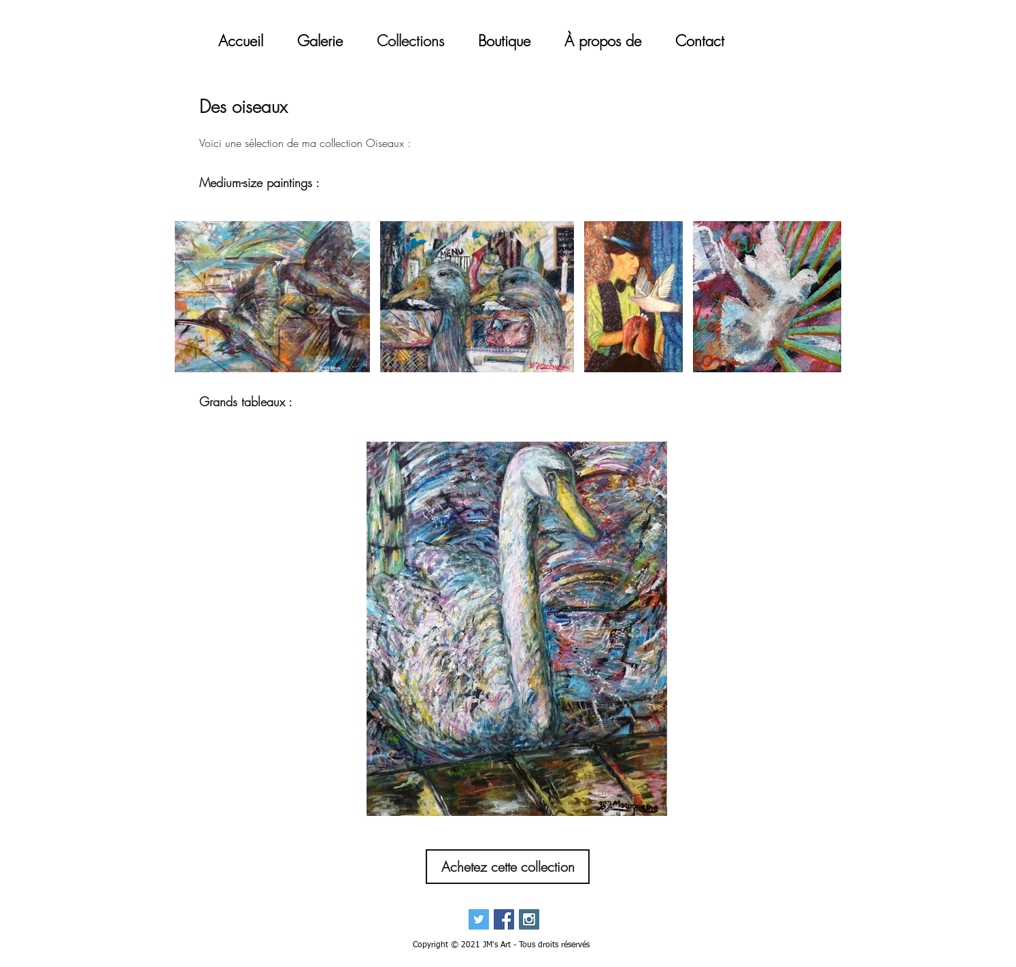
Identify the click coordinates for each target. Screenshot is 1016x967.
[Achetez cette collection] (508, 866)
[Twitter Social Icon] (479, 919)
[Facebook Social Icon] (504, 919)
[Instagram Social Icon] (529, 919)
